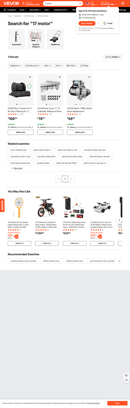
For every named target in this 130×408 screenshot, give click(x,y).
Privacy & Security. (94, 403)
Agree (117, 403)
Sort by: (108, 57)
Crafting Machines (42, 16)
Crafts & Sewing (29, 16)
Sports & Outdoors (36, 45)
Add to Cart (20, 132)
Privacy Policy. (85, 30)
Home (10, 16)
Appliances (17, 16)
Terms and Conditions (107, 28)
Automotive (16, 44)
